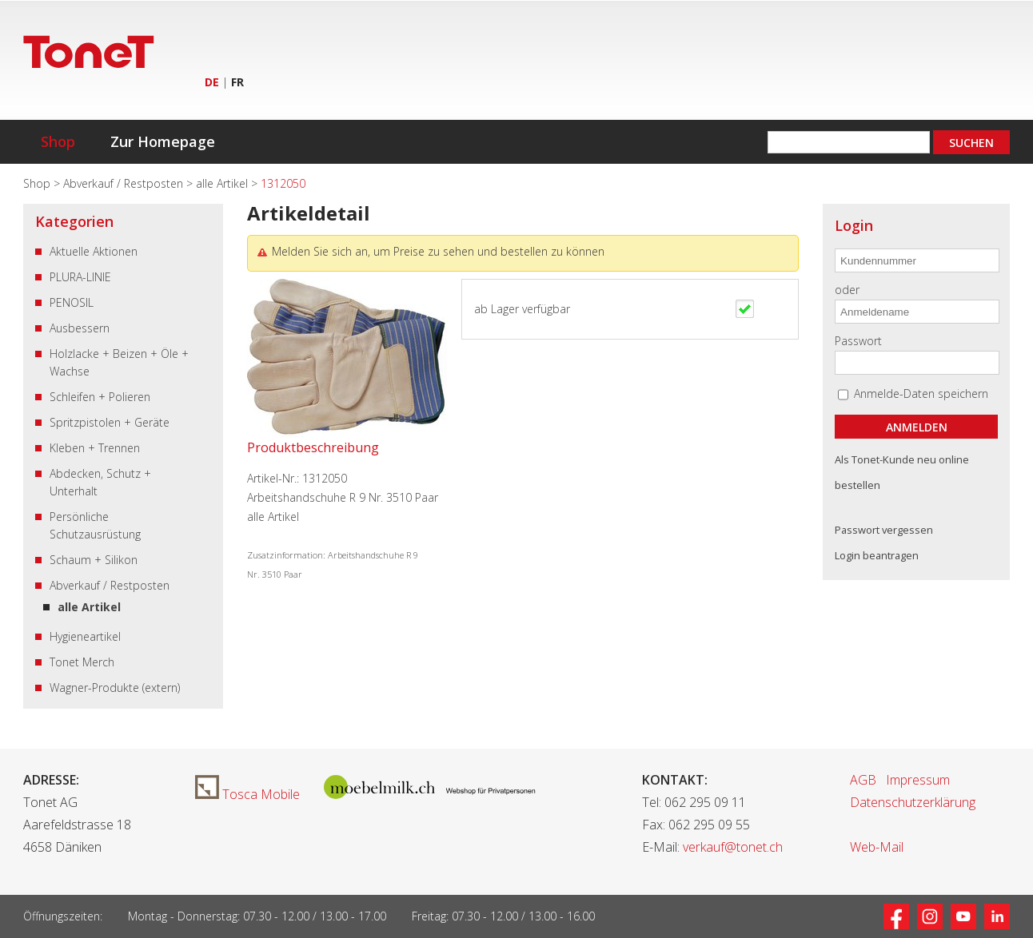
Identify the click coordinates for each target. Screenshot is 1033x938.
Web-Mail (876, 847)
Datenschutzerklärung (912, 802)
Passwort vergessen (884, 530)
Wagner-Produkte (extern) (115, 687)
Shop (58, 141)
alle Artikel (223, 183)
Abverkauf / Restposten (124, 183)
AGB (863, 780)
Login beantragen (877, 555)
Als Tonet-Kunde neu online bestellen (902, 472)
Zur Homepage (162, 141)
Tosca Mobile (247, 794)
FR (237, 81)
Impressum (918, 780)
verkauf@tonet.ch (733, 847)
